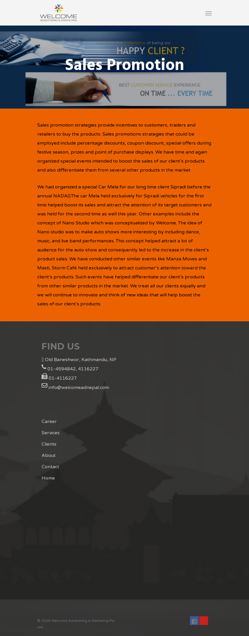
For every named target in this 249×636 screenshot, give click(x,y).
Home (48, 478)
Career (49, 421)
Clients (49, 444)
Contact (50, 467)
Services (51, 433)
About (49, 455)
